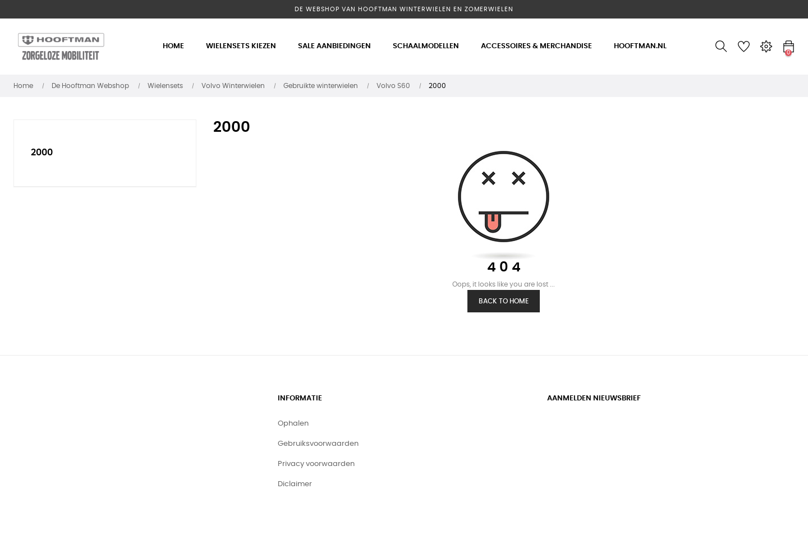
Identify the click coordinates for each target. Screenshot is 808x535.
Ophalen (293, 423)
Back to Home (504, 301)
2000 (42, 152)
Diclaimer (295, 484)
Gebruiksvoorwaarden (318, 444)
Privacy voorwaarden (316, 464)
